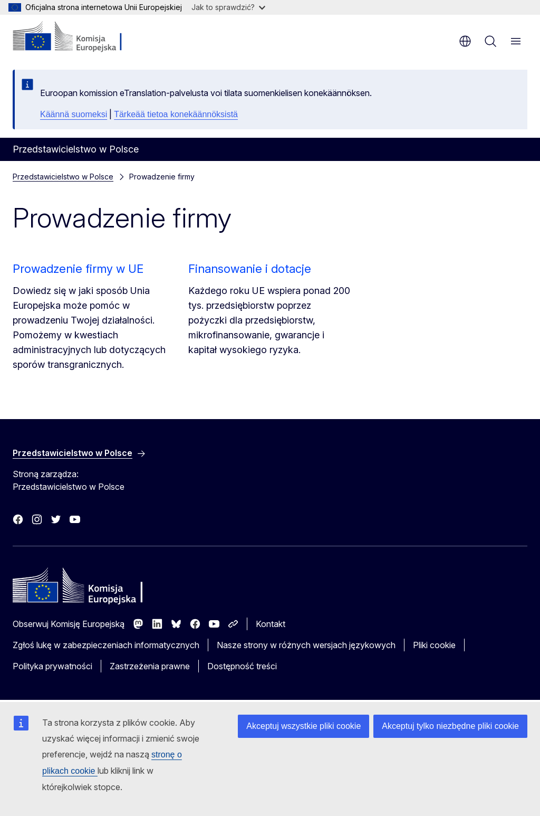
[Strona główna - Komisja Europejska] (77, 37)
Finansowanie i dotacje (249, 269)
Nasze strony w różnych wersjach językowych (306, 645)
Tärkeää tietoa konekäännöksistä (176, 114)
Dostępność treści (242, 666)
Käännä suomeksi (73, 114)
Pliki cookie (434, 645)
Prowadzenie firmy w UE (78, 269)
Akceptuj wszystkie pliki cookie (303, 726)
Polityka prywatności (52, 666)
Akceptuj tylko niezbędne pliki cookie (450, 726)
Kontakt (270, 624)
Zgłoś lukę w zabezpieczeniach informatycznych (106, 645)
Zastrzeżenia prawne (150, 666)
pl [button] (465, 41)
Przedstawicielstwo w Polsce (63, 176)
